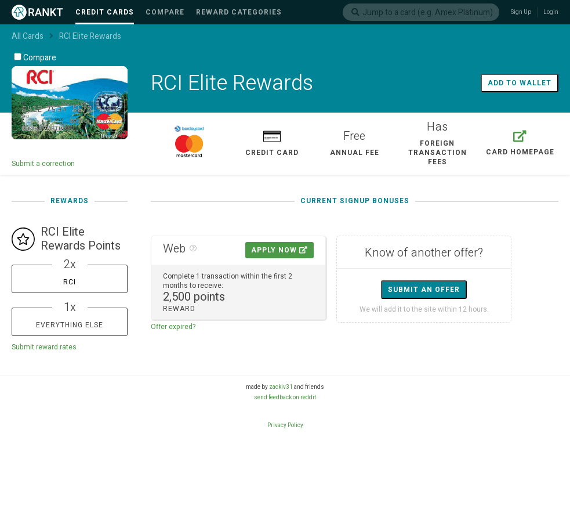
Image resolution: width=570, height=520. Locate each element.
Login (550, 12)
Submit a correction (43, 163)
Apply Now (279, 250)
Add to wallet (519, 83)
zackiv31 (281, 387)
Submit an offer (424, 289)
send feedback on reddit (285, 397)
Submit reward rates (44, 347)
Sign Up (521, 12)
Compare (35, 58)
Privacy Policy (285, 425)
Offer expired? (173, 327)
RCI (69, 282)
